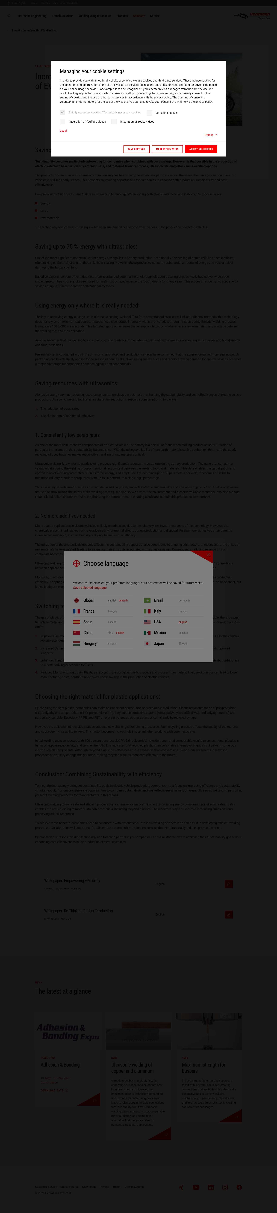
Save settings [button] (136, 149)
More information (167, 149)
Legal (63, 130)
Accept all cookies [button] (201, 149)
